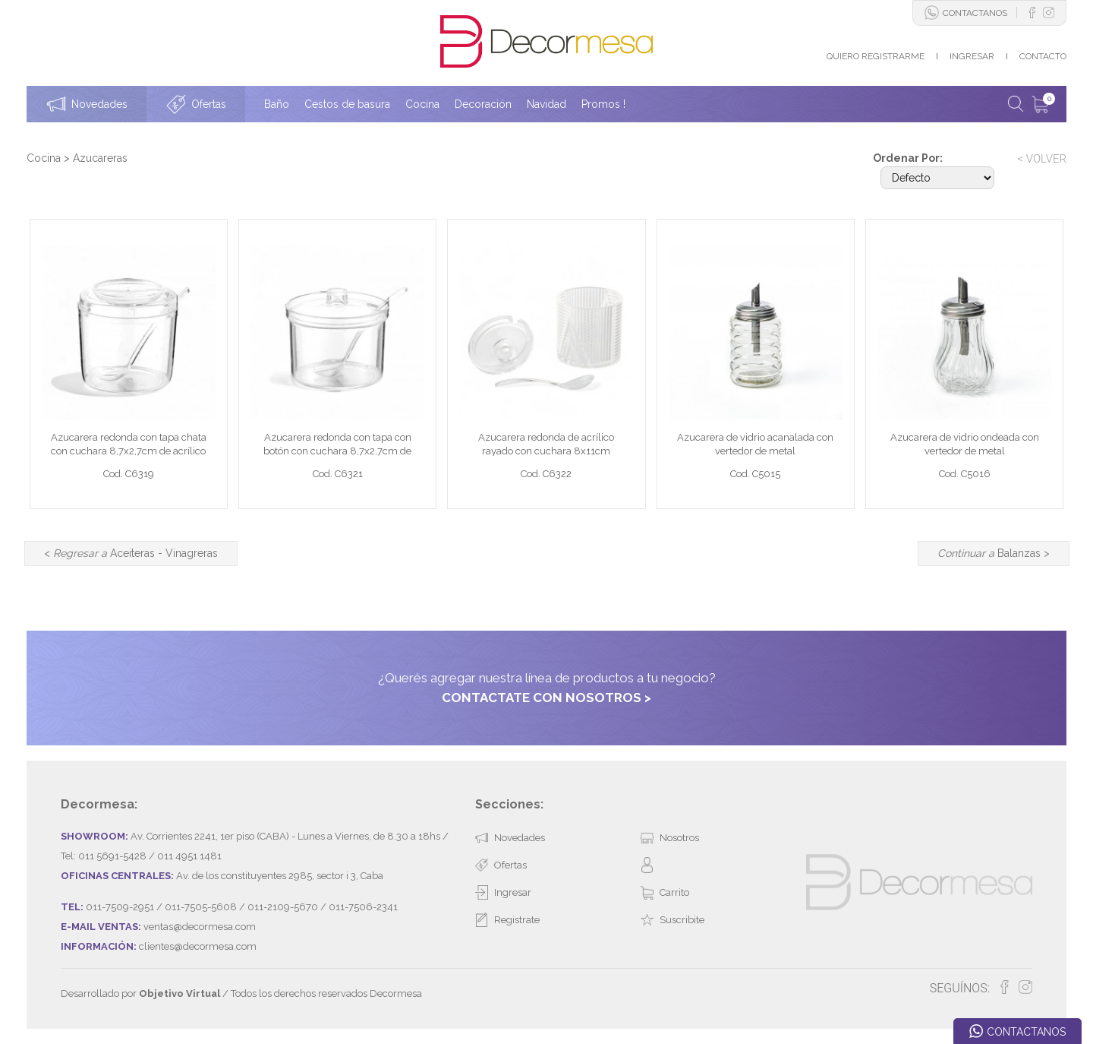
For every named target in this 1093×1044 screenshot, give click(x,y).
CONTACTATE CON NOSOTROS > (546, 697)
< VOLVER (1041, 159)
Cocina (44, 158)
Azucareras (100, 158)
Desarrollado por (140, 993)
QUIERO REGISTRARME (875, 56)
